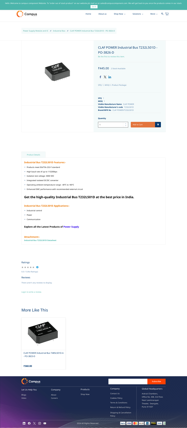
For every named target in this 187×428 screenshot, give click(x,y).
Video (23, 398)
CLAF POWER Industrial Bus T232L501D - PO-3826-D (92, 31)
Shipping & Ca (116, 412)
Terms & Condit (117, 402)
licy (120, 398)
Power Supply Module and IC (35, 31)
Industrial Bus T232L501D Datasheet (40, 240)
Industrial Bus (59, 31)
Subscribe (156, 381)
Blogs (23, 395)
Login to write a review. (31, 292)
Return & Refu (116, 407)
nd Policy (126, 407)
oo (112, 398)
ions (125, 402)
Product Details (33, 155)
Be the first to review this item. (111, 56)
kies (115, 398)
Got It (94, 6)
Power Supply (71, 226)
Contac (113, 393)
